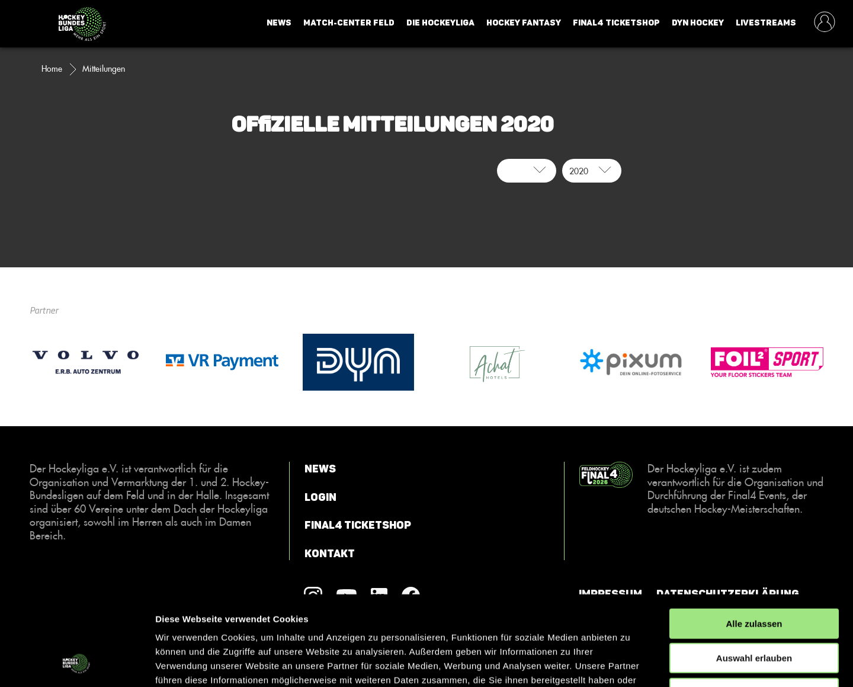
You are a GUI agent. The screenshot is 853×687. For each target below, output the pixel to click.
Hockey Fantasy (523, 23)
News (279, 23)
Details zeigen (630, 664)
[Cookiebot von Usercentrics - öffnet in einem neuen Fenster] (77, 664)
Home (51, 68)
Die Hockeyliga (440, 23)
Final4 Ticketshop (616, 23)
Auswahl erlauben (754, 577)
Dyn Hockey (698, 23)
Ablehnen (754, 611)
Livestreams (766, 23)
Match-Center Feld (349, 23)
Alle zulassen (754, 542)
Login (320, 497)
